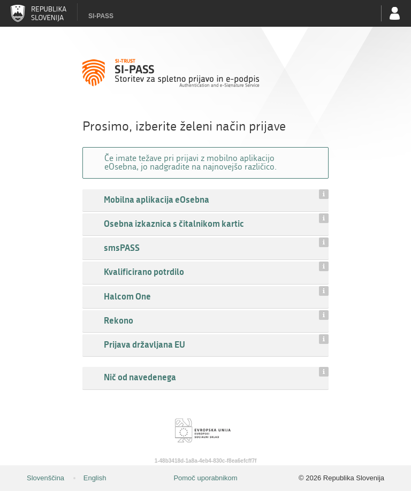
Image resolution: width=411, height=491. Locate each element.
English (94, 478)
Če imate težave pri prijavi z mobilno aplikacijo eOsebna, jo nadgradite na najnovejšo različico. (190, 162)
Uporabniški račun (395, 13)
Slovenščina (45, 478)
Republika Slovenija (38, 13)
